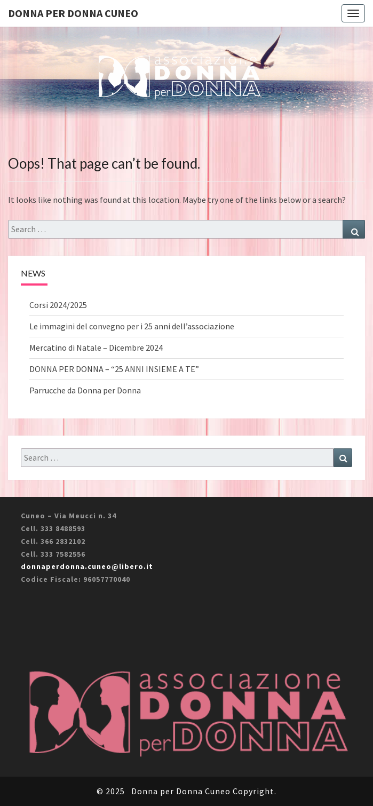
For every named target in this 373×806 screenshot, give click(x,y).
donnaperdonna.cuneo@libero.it (87, 566)
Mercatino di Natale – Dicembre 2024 (96, 347)
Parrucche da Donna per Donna (85, 390)
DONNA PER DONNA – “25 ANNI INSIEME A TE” (114, 369)
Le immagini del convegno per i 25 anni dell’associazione (131, 326)
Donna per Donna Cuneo (73, 13)
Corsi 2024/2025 (58, 304)
